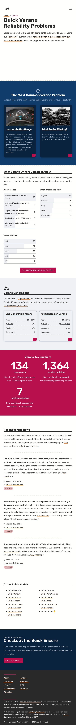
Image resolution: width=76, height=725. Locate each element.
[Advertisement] (38, 63)
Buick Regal (46, 601)
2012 (6, 246)
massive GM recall (12, 551)
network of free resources (30, 702)
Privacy (7, 685)
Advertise (8, 692)
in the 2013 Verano (17, 204)
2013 (6, 241)
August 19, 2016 (13, 481)
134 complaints (38, 33)
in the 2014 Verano (18, 218)
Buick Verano (47, 611)
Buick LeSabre (14, 615)
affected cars (43, 515)
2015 (6, 256)
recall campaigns (20, 393)
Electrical (45, 201)
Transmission (46, 215)
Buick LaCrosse (15, 611)
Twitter (23, 678)
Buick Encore (14, 601)
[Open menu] (70, 9)
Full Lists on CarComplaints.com (38, 270)
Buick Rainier (47, 597)
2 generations (24, 298)
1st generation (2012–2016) (16, 306)
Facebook (24, 681)
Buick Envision (14, 608)
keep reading (32, 519)
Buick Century (14, 594)
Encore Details (13, 661)
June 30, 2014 (12, 560)
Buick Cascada (14, 590)
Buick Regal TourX (49, 604)
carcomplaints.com (14, 485)
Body (43, 206)
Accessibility (9, 688)
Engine (44, 196)
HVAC (43, 210)
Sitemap (24, 688)
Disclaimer (8, 681)
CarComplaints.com (23, 381)
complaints (20, 367)
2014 (6, 251)
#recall (8, 488)
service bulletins (56, 367)
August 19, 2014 (13, 524)
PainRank (12, 36)
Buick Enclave (14, 597)
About (6, 678)
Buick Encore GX (15, 604)
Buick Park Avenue (49, 594)
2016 (6, 261)
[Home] (7, 8)
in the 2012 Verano (16, 197)
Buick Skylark (47, 608)
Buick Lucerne (47, 590)
